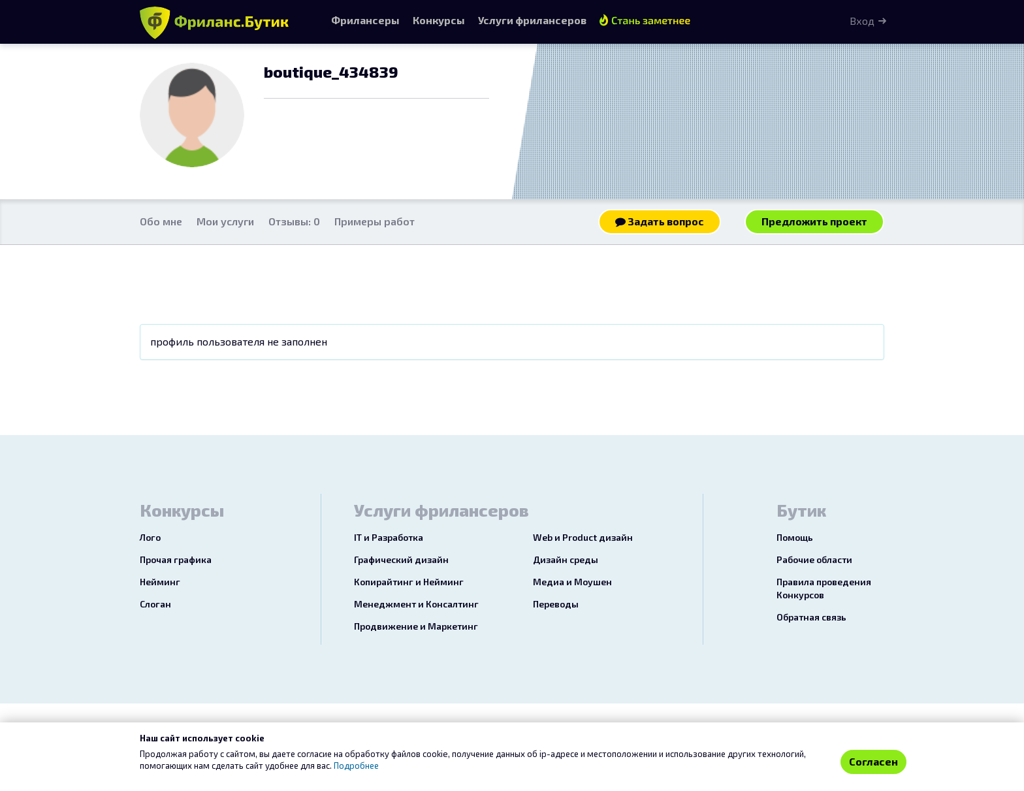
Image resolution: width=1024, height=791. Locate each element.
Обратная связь (811, 616)
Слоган (155, 603)
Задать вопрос (659, 221)
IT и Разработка (388, 537)
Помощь (794, 537)
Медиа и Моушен (572, 581)
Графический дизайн (401, 559)
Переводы (556, 603)
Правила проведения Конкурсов (823, 588)
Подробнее (356, 765)
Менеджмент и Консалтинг (416, 603)
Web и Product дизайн (583, 537)
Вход (862, 20)
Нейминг (160, 581)
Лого (150, 537)
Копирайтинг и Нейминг (409, 581)
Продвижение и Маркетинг (416, 626)
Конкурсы (439, 20)
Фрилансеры (365, 20)
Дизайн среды (565, 559)
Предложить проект (814, 221)
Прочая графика (176, 559)
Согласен (873, 761)
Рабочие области (814, 559)
